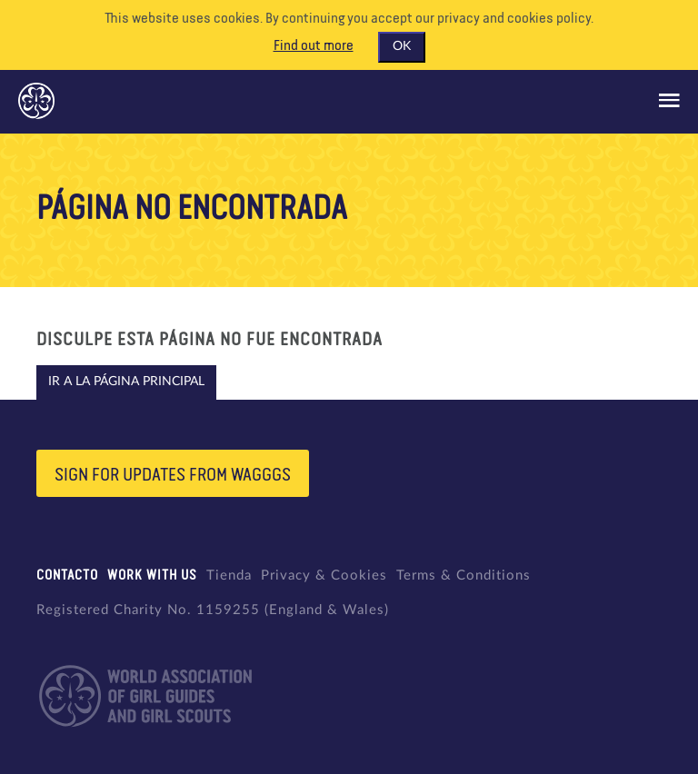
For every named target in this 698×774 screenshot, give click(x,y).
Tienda (229, 575)
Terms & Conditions (463, 575)
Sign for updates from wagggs (173, 475)
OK (402, 46)
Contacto (67, 575)
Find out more (314, 46)
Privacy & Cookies (324, 575)
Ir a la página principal (126, 381)
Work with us (152, 575)
